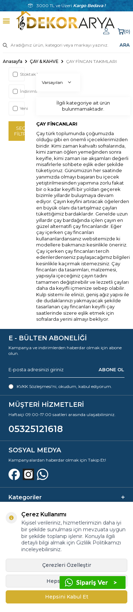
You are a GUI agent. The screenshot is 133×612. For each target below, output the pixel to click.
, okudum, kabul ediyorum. (60, 386)
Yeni (18, 108)
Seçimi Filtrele (19, 131)
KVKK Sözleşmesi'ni (36, 386)
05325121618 (36, 429)
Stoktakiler (18, 74)
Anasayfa (12, 61)
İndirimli (18, 91)
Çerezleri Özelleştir (66, 565)
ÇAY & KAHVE (44, 61)
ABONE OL (111, 369)
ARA (125, 45)
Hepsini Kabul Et (66, 597)
